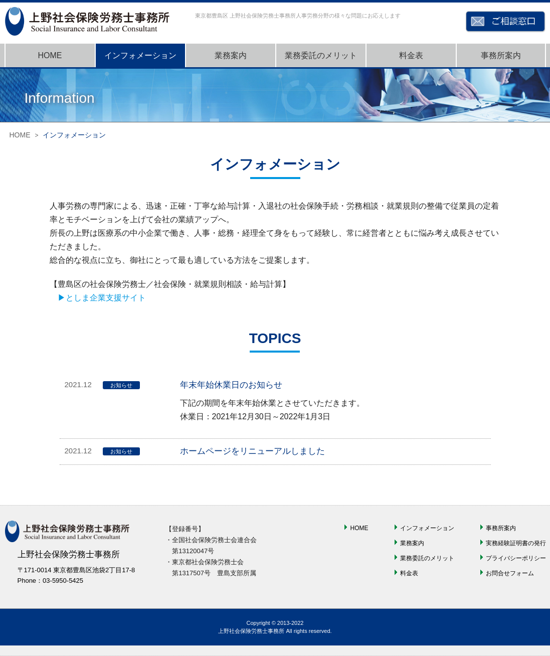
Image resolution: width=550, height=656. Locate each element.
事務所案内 (501, 55)
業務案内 (231, 55)
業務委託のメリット (321, 55)
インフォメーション (140, 55)
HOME (50, 55)
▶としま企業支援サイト (102, 297)
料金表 (411, 55)
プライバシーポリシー (516, 558)
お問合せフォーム (510, 573)
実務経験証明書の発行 (516, 543)
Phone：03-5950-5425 (51, 580)
